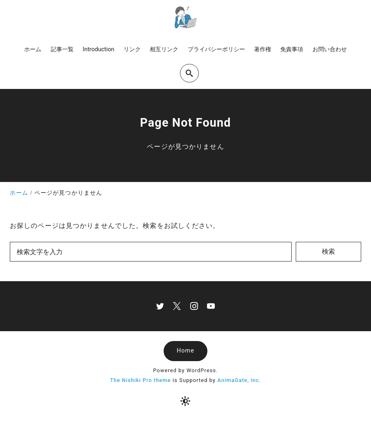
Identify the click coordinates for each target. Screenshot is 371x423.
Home (185, 350)
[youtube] (211, 306)
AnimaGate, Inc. (239, 380)
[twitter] (160, 306)
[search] (189, 73)
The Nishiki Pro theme (140, 380)
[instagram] (194, 306)
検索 (328, 251)
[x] (177, 306)
